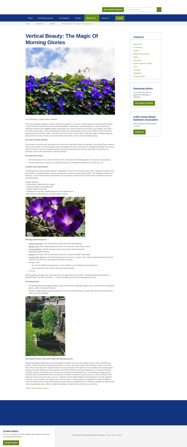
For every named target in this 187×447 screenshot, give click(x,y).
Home (30, 18)
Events (78, 18)
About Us (105, 18)
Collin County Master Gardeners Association (35, 7)
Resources (91, 18)
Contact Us (139, 132)
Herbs (135, 57)
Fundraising (137, 47)
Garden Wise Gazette (34, 388)
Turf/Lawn (137, 70)
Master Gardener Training (142, 63)
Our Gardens (64, 18)
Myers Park (137, 44)
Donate (119, 18)
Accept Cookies (11, 443)
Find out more (8, 434)
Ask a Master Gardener (113, 10)
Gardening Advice (143, 88)
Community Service (45, 18)
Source (99, 163)
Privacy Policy (110, 435)
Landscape (137, 60)
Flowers (46, 388)
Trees (135, 67)
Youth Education (139, 76)
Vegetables (137, 73)
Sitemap (119, 435)
